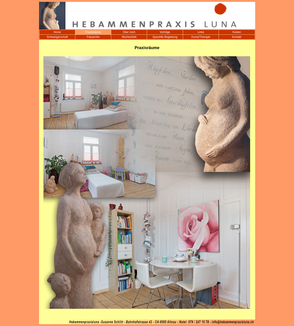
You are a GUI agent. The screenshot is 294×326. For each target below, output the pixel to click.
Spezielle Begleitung (165, 37)
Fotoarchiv (93, 37)
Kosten (236, 32)
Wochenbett (129, 37)
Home (57, 32)
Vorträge (165, 32)
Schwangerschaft (57, 37)
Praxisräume (93, 32)
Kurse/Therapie (200, 37)
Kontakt (236, 37)
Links (201, 32)
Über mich (129, 32)
